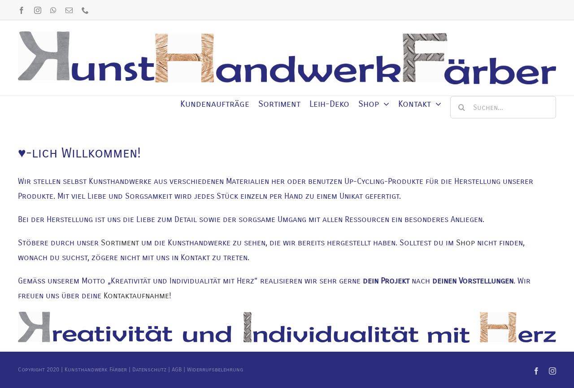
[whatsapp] (53, 10)
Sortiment (120, 243)
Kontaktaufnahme (136, 296)
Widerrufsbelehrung (215, 369)
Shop (465, 243)
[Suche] (461, 107)
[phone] (85, 10)
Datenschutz (149, 369)
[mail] (69, 10)
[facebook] (21, 10)
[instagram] (37, 10)
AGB (177, 369)
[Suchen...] (503, 107)
